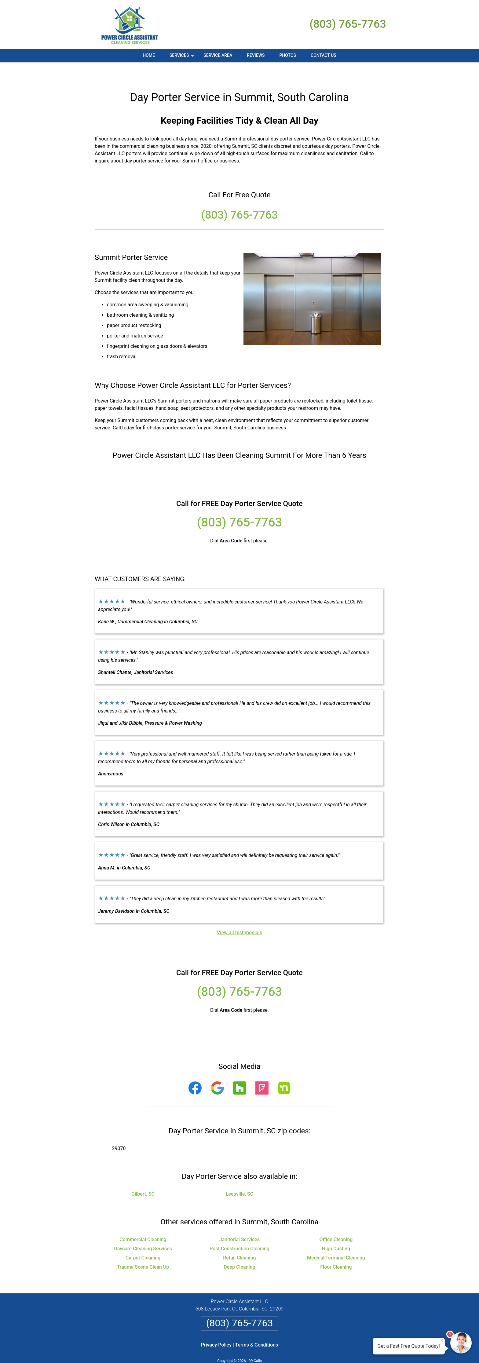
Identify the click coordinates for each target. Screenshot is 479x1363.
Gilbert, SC (143, 1176)
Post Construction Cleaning (239, 1231)
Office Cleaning (336, 1221)
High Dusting (336, 1231)
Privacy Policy (216, 1327)
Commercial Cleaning (142, 1221)
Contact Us (323, 55)
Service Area (217, 55)
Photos (287, 55)
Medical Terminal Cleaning (336, 1240)
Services (182, 57)
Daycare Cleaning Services (143, 1231)
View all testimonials (239, 914)
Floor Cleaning (336, 1249)
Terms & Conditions (256, 1327)
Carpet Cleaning (143, 1240)
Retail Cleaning (239, 1240)
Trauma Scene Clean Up (143, 1249)
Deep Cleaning (239, 1249)
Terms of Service (283, 1350)
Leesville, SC (239, 1176)
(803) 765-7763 (347, 24)
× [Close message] (441, 1340)
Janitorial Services (239, 1221)
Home (149, 55)
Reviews (256, 55)
